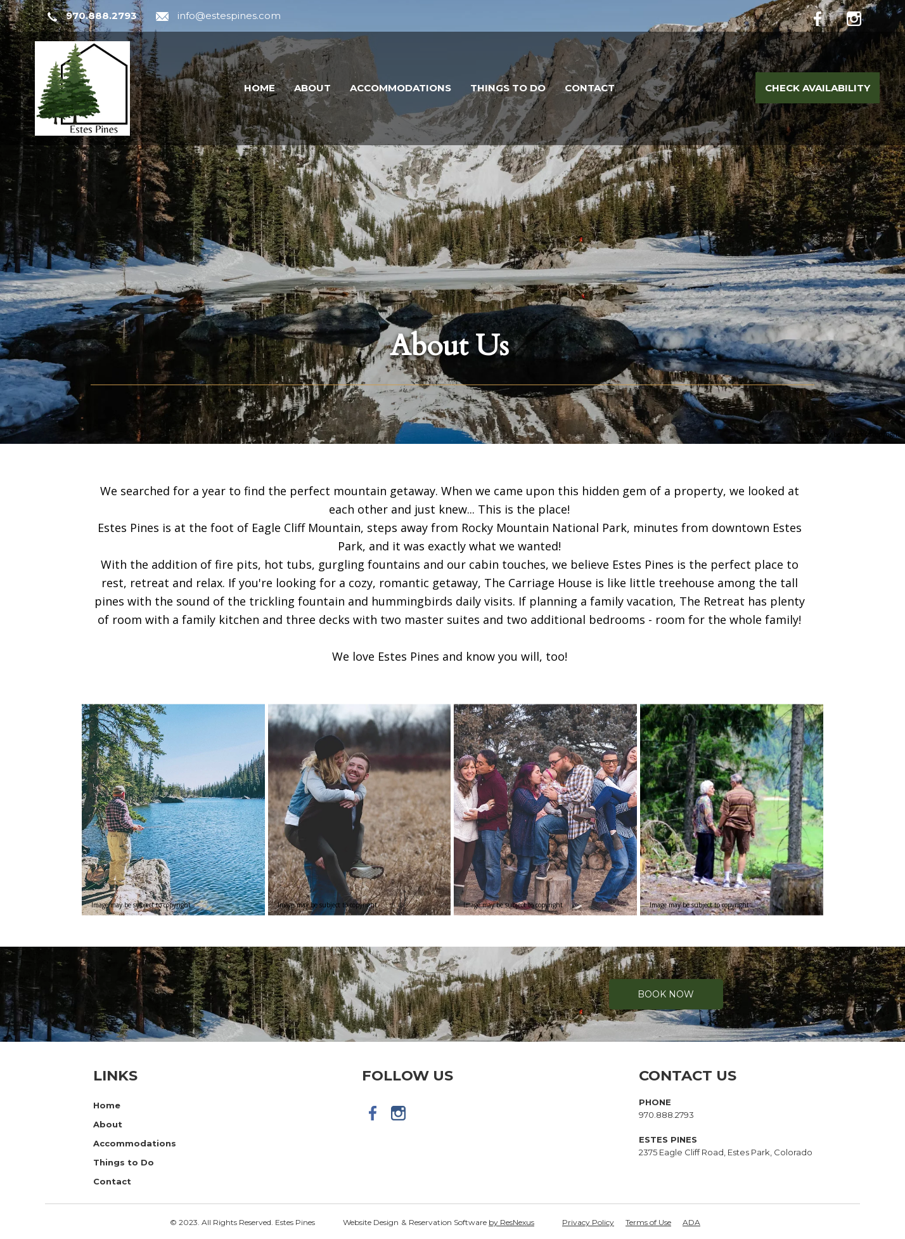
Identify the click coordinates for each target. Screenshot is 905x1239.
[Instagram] (863, 16)
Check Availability (817, 88)
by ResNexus (511, 1222)
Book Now (666, 994)
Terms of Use (648, 1222)
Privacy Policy (588, 1222)
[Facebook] (827, 16)
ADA (691, 1222)
